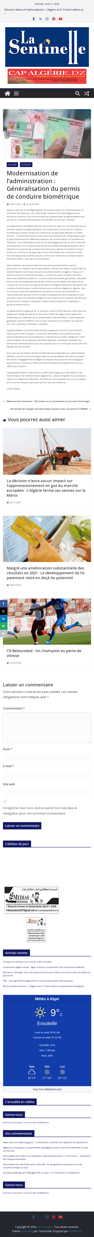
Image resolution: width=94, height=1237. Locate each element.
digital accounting (11, 1147)
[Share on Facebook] (3, 603)
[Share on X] (3, 611)
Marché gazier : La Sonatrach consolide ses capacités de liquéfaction (53, 1142)
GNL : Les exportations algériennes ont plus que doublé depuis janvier (38, 980)
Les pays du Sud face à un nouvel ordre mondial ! (27, 961)
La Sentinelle (32, 204)
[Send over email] (3, 626)
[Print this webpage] (3, 633)
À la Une (12, 164)
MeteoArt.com (53, 1089)
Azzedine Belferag (12, 1172)
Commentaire (14, 708)
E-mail (8, 766)
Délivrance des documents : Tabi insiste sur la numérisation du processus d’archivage (46, 401)
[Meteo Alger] (47, 1067)
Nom (7, 749)
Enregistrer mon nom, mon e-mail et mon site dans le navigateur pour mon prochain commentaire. (40, 810)
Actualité (26, 164)
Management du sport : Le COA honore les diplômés (53, 1172)
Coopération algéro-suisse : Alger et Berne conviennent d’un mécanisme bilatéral (43, 967)
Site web (9, 784)
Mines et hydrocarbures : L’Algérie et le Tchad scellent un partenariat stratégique (43, 986)
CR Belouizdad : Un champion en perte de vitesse (44, 653)
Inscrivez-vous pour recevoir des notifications (26, 1122)
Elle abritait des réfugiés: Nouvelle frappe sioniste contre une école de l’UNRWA (50, 408)
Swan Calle (8, 1142)
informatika (9, 1156)
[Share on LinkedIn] (3, 618)
